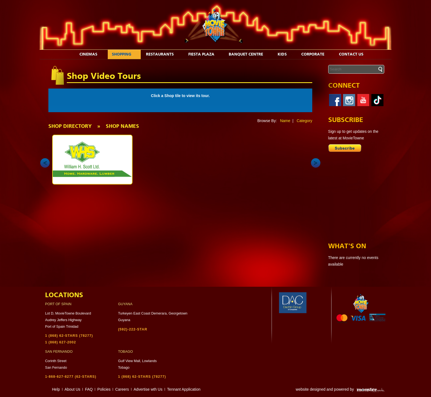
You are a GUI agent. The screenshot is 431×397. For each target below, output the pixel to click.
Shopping (124, 54)
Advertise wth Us (148, 389)
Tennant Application (183, 389)
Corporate (315, 54)
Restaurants (162, 54)
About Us (73, 389)
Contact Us (354, 54)
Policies (103, 389)
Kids (285, 54)
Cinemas (91, 54)
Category (304, 120)
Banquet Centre (249, 54)
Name (285, 120)
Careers (122, 389)
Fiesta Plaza (204, 54)
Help (56, 389)
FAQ (89, 389)
